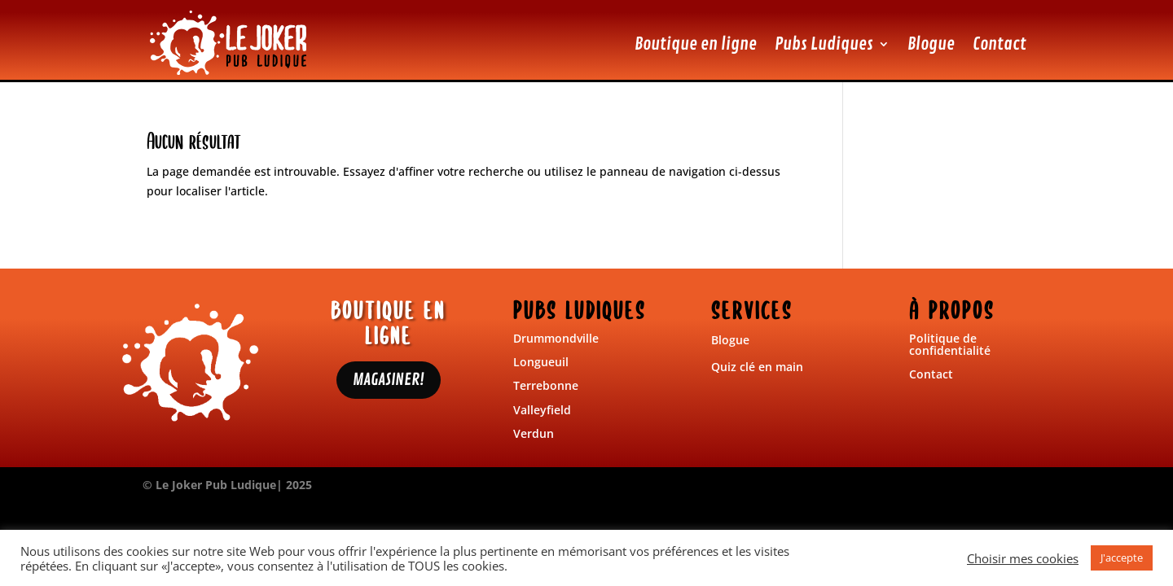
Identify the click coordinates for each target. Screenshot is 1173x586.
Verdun (533, 433)
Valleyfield (542, 410)
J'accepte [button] (1122, 557)
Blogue (931, 44)
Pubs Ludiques (824, 44)
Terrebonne (545, 385)
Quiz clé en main (757, 366)
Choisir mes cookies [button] (1023, 558)
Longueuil (541, 362)
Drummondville (556, 338)
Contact (999, 44)
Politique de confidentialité (950, 344)
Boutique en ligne (696, 44)
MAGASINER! (388, 380)
